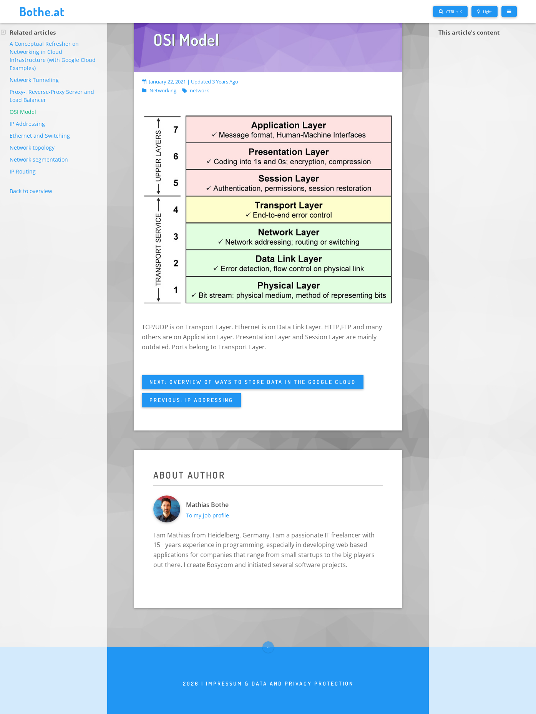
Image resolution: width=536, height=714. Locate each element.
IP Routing (23, 171)
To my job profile (207, 515)
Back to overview (31, 191)
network (199, 91)
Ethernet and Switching (40, 135)
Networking (162, 91)
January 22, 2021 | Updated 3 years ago (190, 81)
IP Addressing (27, 123)
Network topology (32, 147)
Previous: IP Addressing (191, 400)
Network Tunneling (34, 79)
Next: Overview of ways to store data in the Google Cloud (252, 382)
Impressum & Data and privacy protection (279, 683)
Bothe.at (42, 11)
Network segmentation (39, 159)
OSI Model (23, 111)
